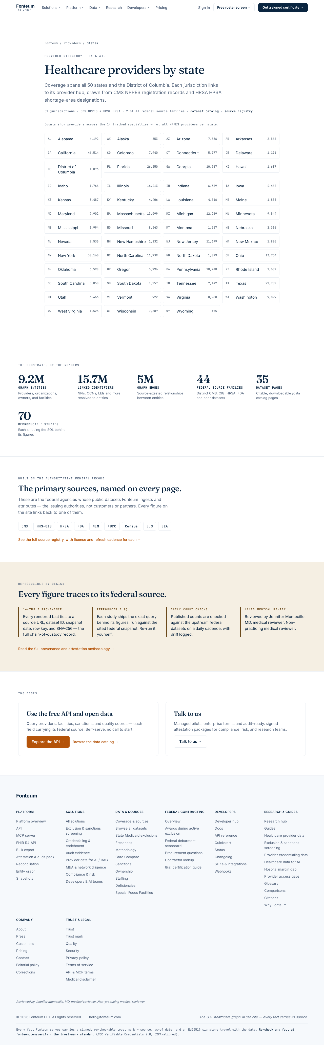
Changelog (223, 857)
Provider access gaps (281, 876)
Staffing (121, 878)
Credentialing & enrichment (78, 843)
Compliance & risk (80, 874)
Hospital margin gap (280, 869)
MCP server (25, 835)
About (21, 929)
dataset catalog (204, 111)
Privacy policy (77, 958)
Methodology (125, 850)
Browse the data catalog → (95, 742)
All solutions (75, 821)
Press (20, 936)
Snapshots (24, 878)
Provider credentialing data (286, 855)
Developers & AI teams (84, 881)
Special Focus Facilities (134, 893)
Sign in (204, 7)
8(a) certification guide (183, 867)
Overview (172, 821)
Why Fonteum (275, 905)
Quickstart (223, 843)
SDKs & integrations (231, 864)
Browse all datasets (131, 828)
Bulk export (25, 850)
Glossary (271, 883)
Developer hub (226, 821)
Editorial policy (27, 965)
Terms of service (79, 965)
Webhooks (223, 871)
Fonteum (51, 43)
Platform (75, 7)
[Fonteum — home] (25, 7)
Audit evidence (78, 853)
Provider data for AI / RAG (87, 860)
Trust (70, 929)
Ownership (124, 871)
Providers (72, 43)
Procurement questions (183, 853)
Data (94, 7)
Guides (269, 828)
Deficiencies (125, 885)
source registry (239, 111)
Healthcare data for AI (282, 862)
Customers (25, 944)
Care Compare (127, 857)
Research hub (275, 821)
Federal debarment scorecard (180, 843)
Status (220, 850)
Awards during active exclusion (182, 830)
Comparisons (275, 890)
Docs (219, 828)
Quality (71, 944)
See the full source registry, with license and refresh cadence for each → (79, 539)
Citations (271, 898)
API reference (226, 835)
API (19, 828)
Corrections (25, 972)
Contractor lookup (179, 860)
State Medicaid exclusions (136, 835)
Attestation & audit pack (35, 857)
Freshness (123, 843)
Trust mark (74, 936)
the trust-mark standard (73, 1034)
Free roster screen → (234, 7)
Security (72, 951)
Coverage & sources (132, 821)
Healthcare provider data (284, 835)
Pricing (161, 7)
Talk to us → (190, 741)
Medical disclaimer (81, 979)
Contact (22, 958)
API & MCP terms (80, 972)
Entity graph (25, 871)
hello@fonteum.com (105, 1017)
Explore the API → (48, 741)
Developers (138, 7)
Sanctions (123, 864)
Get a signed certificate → (282, 7)
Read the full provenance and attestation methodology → (66, 649)
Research (114, 7)
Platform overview (31, 821)
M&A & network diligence (86, 867)
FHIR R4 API (26, 843)
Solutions (51, 7)
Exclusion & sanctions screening (83, 830)
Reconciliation (27, 864)
